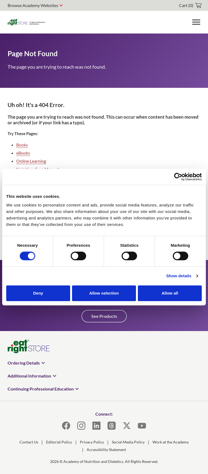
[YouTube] (141, 426)
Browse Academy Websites (33, 5)
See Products (104, 316)
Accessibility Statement (106, 449)
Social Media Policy (128, 442)
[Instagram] (81, 426)
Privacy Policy (92, 442)
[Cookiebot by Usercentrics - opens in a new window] (178, 177)
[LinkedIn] (96, 426)
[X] (126, 426)
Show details (178, 275)
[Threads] (111, 426)
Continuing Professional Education (41, 388)
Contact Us (29, 442)
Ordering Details (24, 362)
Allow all (170, 293)
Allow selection (104, 293)
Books (22, 144)
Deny (38, 293)
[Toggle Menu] (196, 22)
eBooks (23, 152)
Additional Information (29, 375)
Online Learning (31, 160)
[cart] (190, 5)
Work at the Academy (170, 442)
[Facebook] (66, 426)
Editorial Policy (59, 442)
